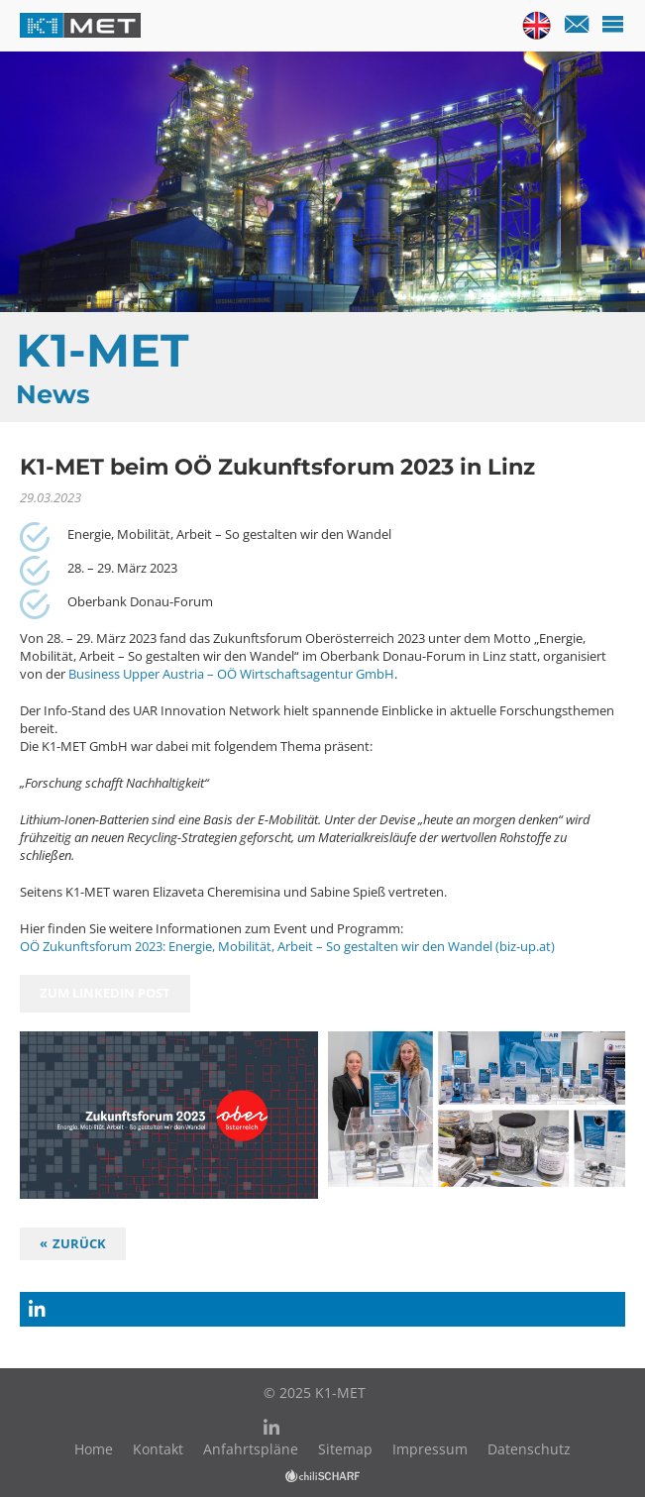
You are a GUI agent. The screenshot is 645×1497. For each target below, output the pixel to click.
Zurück (79, 1243)
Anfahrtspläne (250, 1449)
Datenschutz (529, 1449)
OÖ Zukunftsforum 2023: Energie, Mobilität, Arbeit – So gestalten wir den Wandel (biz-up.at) (287, 946)
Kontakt (158, 1449)
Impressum (430, 1449)
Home (93, 1449)
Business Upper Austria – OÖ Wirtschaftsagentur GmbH (229, 674)
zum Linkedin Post (105, 993)
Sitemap (345, 1449)
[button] (322, 1309)
